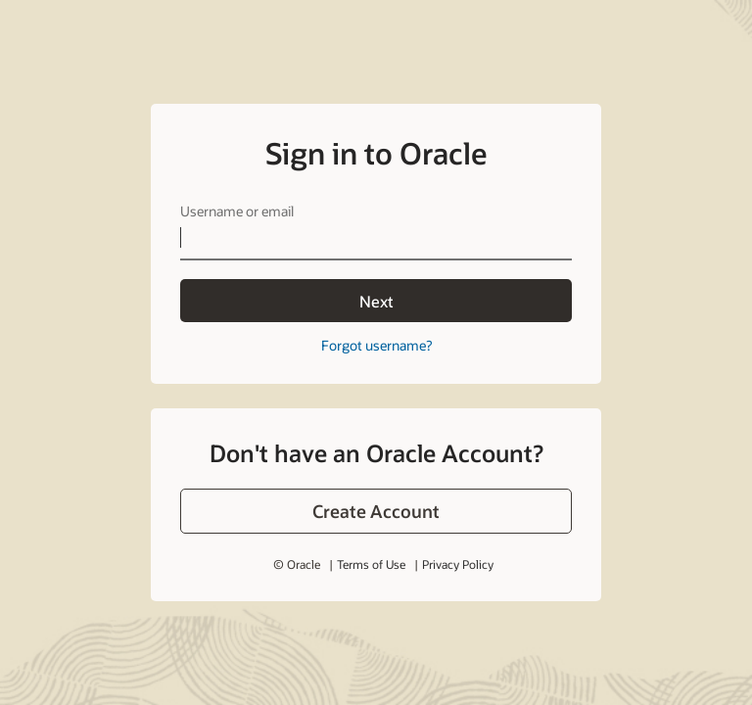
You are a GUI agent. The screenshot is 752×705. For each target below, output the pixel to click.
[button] (376, 511)
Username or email (237, 211)
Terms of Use (371, 564)
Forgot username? (376, 345)
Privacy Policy (458, 564)
